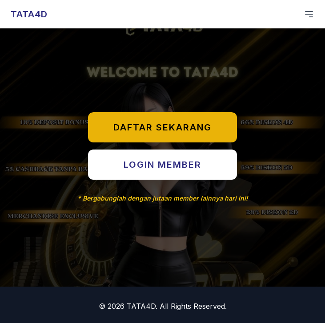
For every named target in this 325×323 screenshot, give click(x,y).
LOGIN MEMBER (162, 164)
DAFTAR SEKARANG (162, 127)
